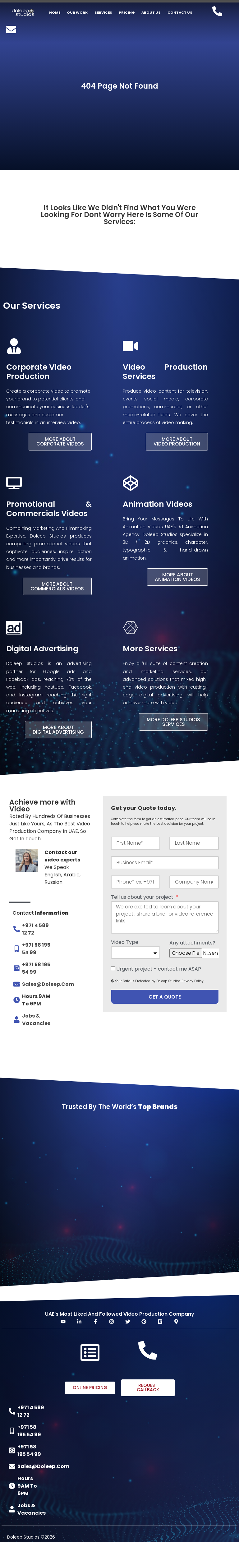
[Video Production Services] (130, 346)
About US (151, 12)
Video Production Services (165, 372)
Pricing (127, 12)
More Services (150, 648)
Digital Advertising (42, 648)
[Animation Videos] (130, 483)
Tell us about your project (143, 897)
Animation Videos (157, 503)
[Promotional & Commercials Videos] (14, 483)
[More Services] (130, 627)
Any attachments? (192, 943)
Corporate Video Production (38, 372)
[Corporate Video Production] (14, 346)
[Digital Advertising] (14, 627)
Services (103, 12)
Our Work (77, 12)
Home (54, 12)
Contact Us (180, 12)
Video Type (124, 942)
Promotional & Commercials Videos (49, 508)
